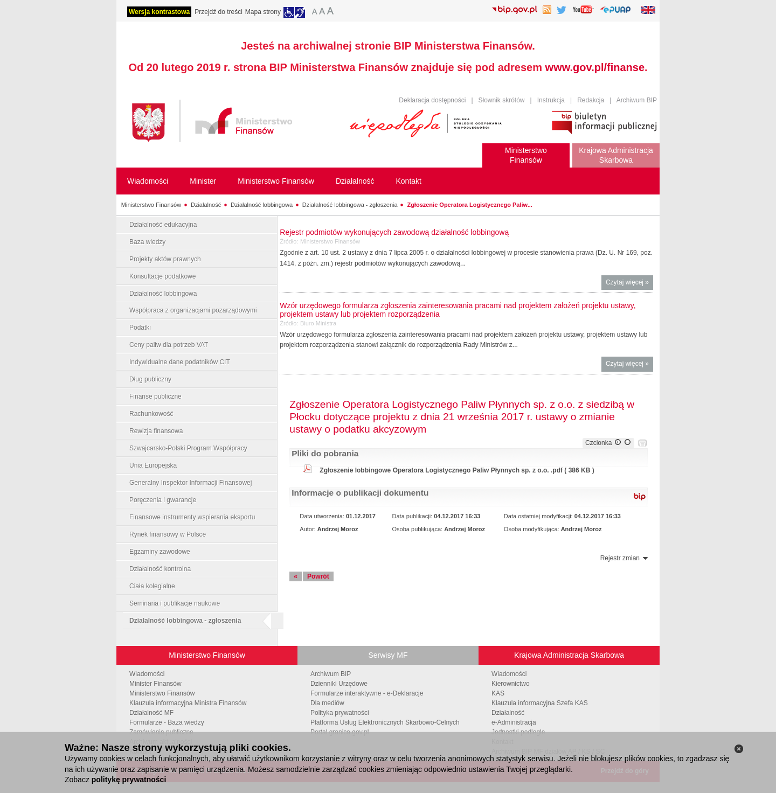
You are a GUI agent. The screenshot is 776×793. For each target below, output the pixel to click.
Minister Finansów (155, 683)
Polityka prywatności (339, 713)
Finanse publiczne (155, 396)
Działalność (206, 204)
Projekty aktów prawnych (165, 259)
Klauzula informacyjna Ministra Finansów (187, 703)
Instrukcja (551, 100)
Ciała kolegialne (152, 586)
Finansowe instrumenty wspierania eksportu (192, 517)
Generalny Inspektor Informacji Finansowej (190, 482)
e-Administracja (513, 722)
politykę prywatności (129, 779)
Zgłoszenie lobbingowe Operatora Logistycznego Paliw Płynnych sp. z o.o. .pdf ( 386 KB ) (457, 470)
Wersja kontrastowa (159, 12)
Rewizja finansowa (156, 431)
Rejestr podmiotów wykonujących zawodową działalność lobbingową (394, 232)
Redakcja (590, 100)
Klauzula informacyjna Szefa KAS (539, 703)
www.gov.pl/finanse (595, 67)
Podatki (140, 327)
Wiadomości (146, 674)
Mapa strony (263, 12)
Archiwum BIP (636, 100)
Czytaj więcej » (629, 283)
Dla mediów (327, 703)
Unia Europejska (153, 465)
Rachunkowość (151, 414)
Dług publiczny (150, 379)
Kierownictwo (510, 683)
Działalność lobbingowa (262, 204)
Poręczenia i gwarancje (162, 500)
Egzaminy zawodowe (159, 551)
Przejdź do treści (218, 12)
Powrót (318, 576)
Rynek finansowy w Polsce (167, 534)
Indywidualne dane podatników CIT (179, 362)
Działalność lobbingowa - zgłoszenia (350, 204)
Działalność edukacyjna (163, 224)
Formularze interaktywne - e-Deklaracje (366, 693)
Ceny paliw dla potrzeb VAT (168, 345)
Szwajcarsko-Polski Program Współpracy (188, 448)
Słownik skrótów (502, 100)
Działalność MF (151, 713)
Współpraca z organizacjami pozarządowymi (193, 310)
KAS (497, 693)
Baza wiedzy (147, 242)
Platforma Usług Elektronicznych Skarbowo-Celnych (385, 722)
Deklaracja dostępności (432, 100)
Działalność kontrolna (160, 569)
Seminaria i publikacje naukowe (174, 603)
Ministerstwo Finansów (151, 204)
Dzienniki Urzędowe (339, 683)
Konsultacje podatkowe (162, 276)
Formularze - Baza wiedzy (166, 722)
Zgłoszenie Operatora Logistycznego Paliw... (469, 204)
